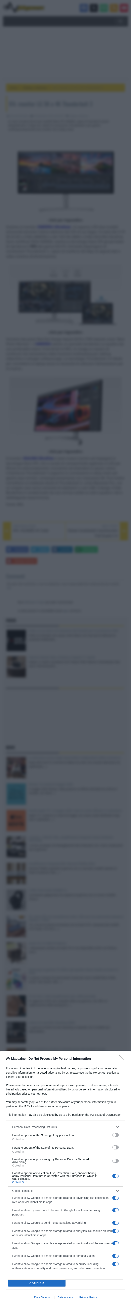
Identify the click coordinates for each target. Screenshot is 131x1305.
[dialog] (65, 1178)
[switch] (115, 1135)
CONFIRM (36, 1283)
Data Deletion (42, 1297)
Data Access (65, 1297)
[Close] (123, 1059)
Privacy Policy (88, 1297)
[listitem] (65, 1127)
